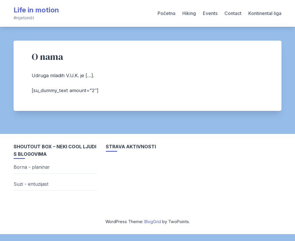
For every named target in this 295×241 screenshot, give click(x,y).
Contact (232, 13)
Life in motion (36, 10)
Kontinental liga (264, 13)
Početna (166, 13)
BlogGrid (152, 221)
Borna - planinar (32, 167)
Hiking (189, 13)
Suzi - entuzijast (31, 184)
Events (210, 13)
